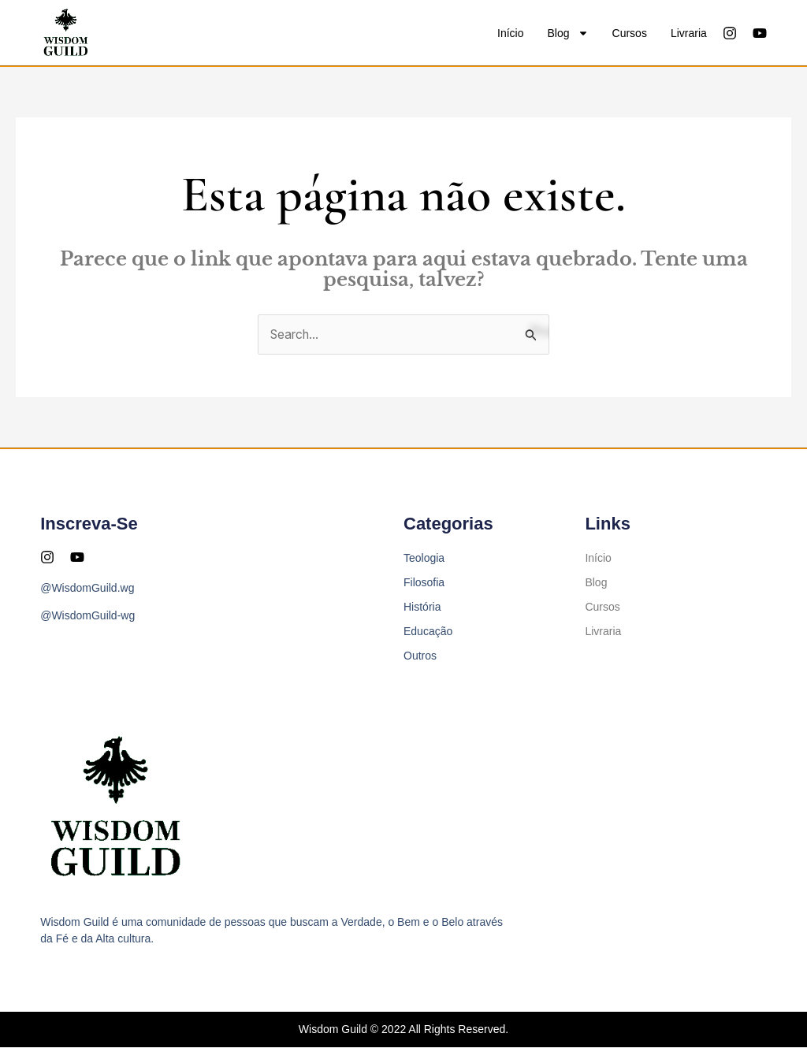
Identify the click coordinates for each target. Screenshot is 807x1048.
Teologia (424, 558)
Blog (568, 33)
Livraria (689, 33)
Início (510, 33)
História (422, 607)
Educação (428, 632)
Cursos (629, 33)
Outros (420, 656)
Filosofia (424, 583)
